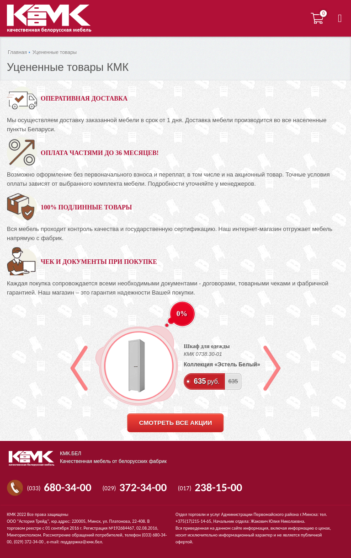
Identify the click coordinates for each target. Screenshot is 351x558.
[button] (339, 18)
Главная (17, 52)
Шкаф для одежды (207, 346)
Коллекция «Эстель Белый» (222, 364)
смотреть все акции (175, 422)
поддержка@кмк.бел (81, 542)
